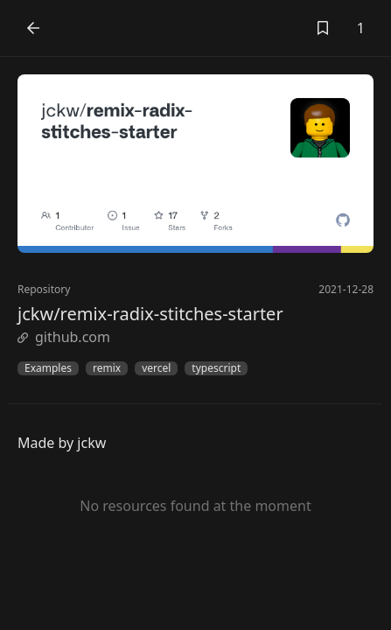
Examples (48, 368)
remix (107, 368)
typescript (216, 368)
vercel (156, 368)
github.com (63, 336)
